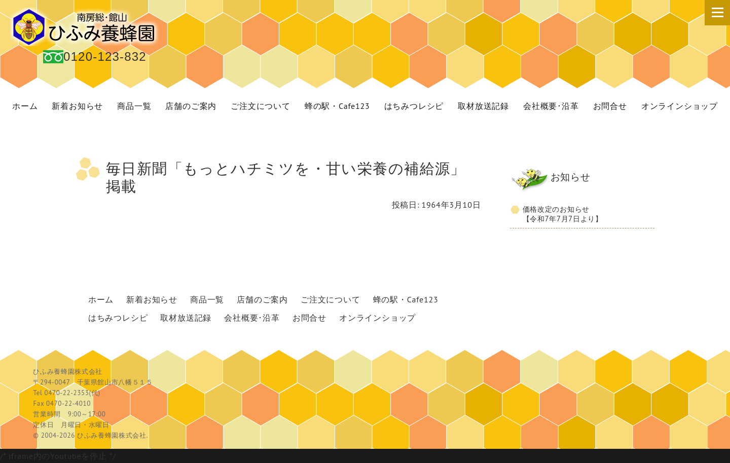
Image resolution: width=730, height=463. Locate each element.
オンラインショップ (679, 106)
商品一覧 (134, 106)
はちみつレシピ (414, 106)
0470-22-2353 (66, 393)
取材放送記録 (483, 106)
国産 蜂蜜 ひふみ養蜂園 (86, 27)
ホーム (25, 106)
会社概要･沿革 (551, 106)
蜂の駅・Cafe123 (337, 106)
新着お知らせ (77, 106)
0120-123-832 (105, 56)
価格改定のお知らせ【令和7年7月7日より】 (563, 213)
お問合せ (610, 106)
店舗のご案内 (190, 106)
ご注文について (260, 106)
